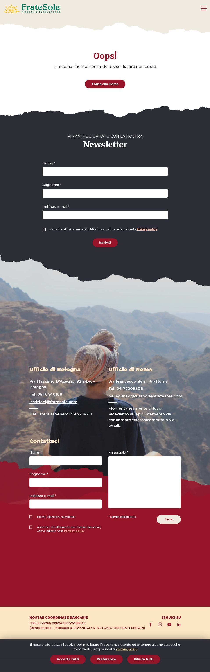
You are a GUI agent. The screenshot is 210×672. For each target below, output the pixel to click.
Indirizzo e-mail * (56, 207)
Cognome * (52, 185)
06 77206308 (130, 388)
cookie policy (126, 668)
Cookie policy (39, 653)
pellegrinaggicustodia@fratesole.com (145, 396)
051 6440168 (50, 394)
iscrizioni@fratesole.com (53, 401)
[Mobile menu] (204, 8)
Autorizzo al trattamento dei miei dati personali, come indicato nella (103, 229)
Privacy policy (147, 229)
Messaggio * (118, 452)
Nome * (49, 163)
